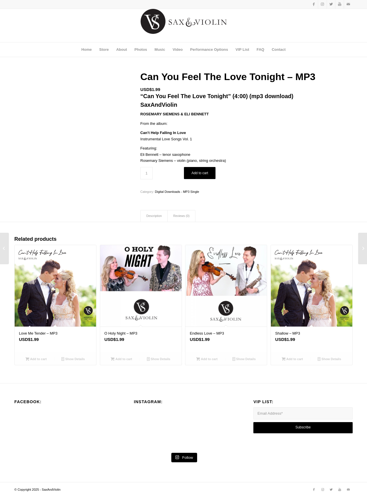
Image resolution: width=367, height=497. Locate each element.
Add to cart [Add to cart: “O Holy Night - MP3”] (121, 359)
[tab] (154, 216)
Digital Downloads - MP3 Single (177, 191)
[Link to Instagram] (322, 4)
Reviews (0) (181, 216)
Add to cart (199, 173)
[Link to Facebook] (314, 4)
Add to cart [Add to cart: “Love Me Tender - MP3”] (36, 359)
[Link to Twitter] (331, 4)
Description (154, 216)
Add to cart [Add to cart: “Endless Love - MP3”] (207, 359)
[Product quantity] (146, 173)
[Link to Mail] (348, 4)
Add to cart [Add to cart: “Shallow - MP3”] (292, 359)
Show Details (73, 359)
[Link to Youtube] (339, 4)
